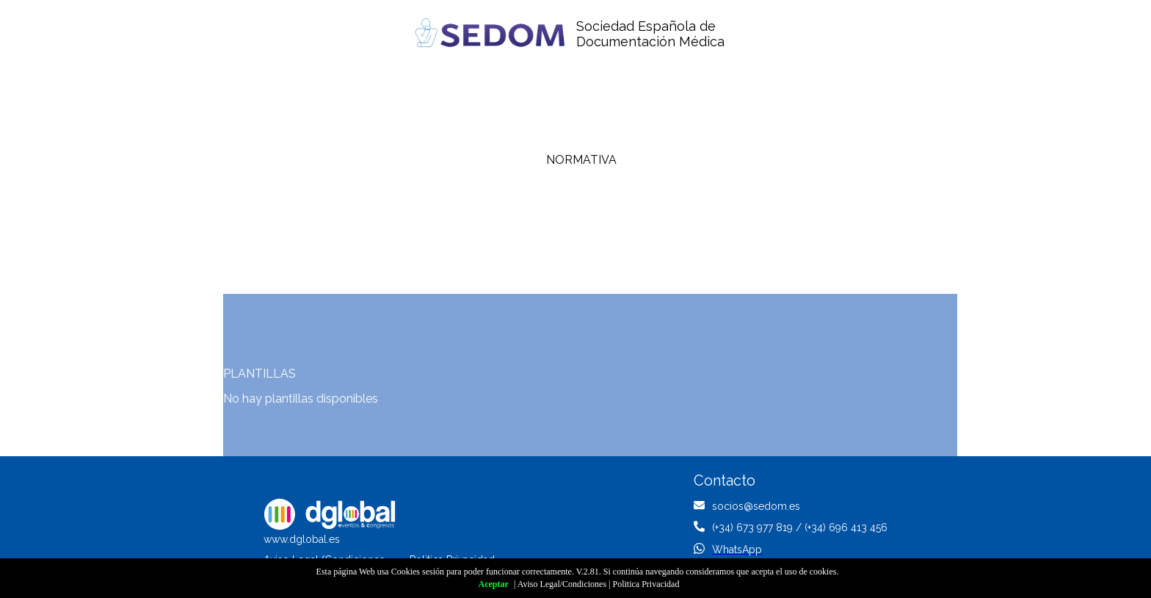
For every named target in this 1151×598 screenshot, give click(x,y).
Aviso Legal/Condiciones (562, 584)
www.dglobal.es (302, 539)
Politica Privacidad (645, 584)
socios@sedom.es (756, 506)
